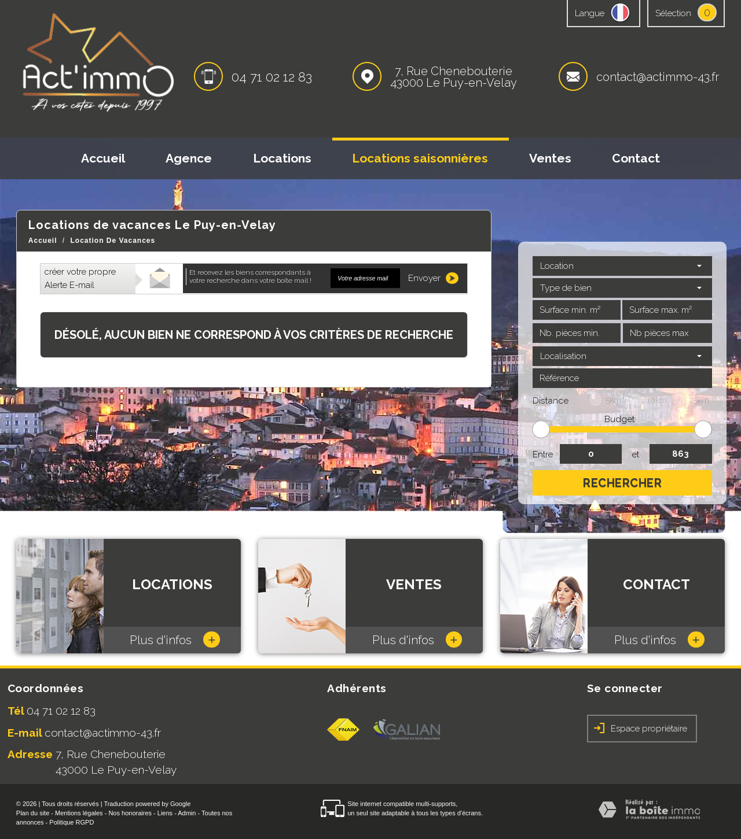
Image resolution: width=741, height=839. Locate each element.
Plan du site (32, 813)
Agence (189, 158)
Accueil (103, 158)
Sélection (673, 13)
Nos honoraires (130, 813)
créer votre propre (80, 278)
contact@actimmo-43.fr (657, 77)
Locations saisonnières (420, 158)
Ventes (550, 158)
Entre (543, 454)
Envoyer (433, 278)
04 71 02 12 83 (272, 76)
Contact (636, 158)
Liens (165, 813)
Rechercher (622, 483)
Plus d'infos (175, 639)
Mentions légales (79, 813)
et (635, 454)
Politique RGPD (71, 822)
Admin (187, 813)
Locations (282, 158)
